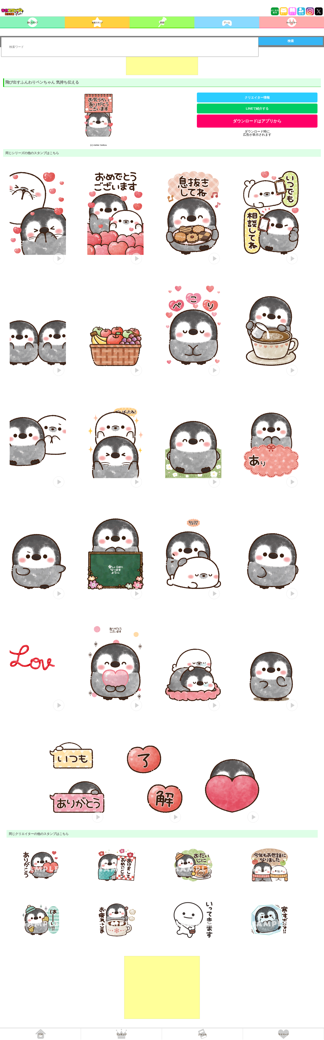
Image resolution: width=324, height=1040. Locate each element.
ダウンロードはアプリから (257, 121)
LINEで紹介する (257, 108)
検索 (291, 41)
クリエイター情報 (257, 97)
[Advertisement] (162, 64)
